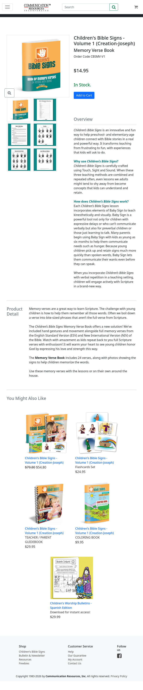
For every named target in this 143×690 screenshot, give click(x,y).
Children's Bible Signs (32, 651)
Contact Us (74, 663)
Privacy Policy (119, 676)
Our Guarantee (77, 655)
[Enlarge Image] (9, 92)
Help (71, 651)
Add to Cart (84, 95)
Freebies (24, 663)
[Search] (86, 7)
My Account (75, 659)
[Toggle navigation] (7, 7)
